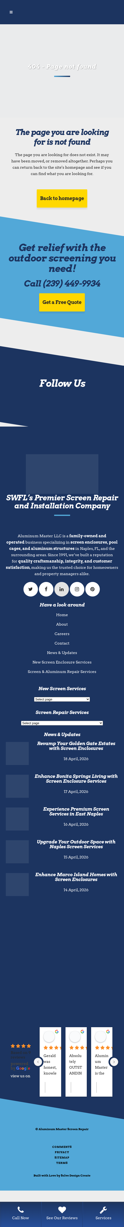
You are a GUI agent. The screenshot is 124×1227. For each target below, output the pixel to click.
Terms (62, 1163)
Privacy (62, 1152)
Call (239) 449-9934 (62, 283)
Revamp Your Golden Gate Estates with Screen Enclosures (76, 746)
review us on (21, 1076)
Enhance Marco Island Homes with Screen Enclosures (76, 877)
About (62, 624)
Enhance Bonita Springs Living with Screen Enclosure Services (76, 778)
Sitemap (62, 1157)
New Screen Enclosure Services (62, 662)
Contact (62, 643)
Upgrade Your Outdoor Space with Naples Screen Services (76, 844)
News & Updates (62, 652)
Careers (62, 633)
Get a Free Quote (62, 302)
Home (62, 615)
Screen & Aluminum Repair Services (62, 671)
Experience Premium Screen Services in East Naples (76, 811)
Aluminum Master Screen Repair (64, 1129)
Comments (62, 1147)
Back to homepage (62, 198)
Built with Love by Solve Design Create (62, 1175)
